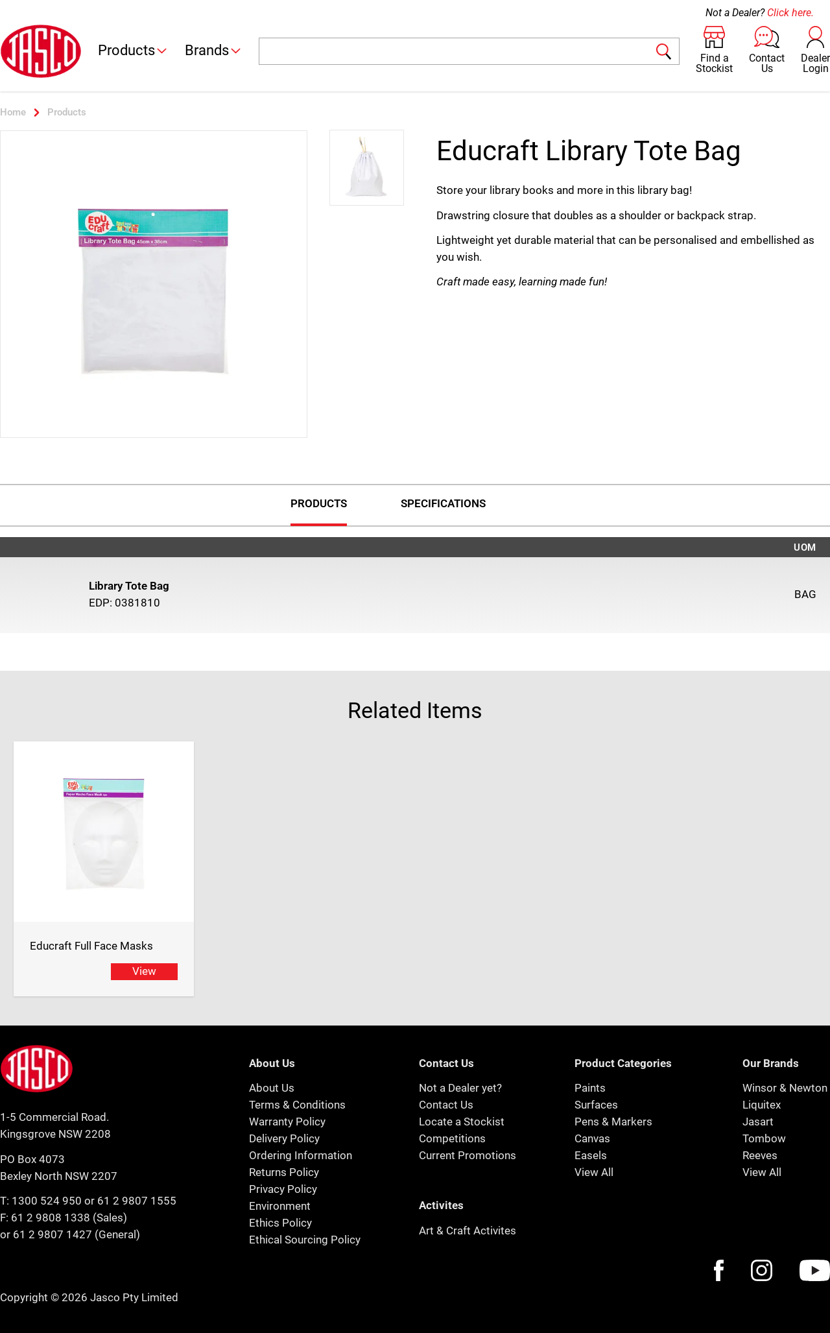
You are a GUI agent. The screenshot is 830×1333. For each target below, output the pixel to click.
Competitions (452, 1138)
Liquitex (761, 1104)
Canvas (592, 1138)
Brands (214, 50)
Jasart (758, 1121)
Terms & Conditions (297, 1104)
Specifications (443, 503)
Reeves (759, 1155)
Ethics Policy (280, 1222)
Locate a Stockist (461, 1121)
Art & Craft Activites (467, 1230)
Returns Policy (284, 1172)
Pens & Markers (613, 1121)
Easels (591, 1155)
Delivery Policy (284, 1138)
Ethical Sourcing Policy (305, 1239)
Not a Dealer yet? (460, 1087)
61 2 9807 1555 (136, 1200)
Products (133, 50)
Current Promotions (467, 1155)
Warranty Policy (287, 1121)
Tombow (764, 1138)
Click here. (790, 12)
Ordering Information (300, 1155)
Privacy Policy (283, 1189)
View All (594, 1172)
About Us (271, 1087)
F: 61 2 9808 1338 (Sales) (63, 1217)
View (144, 971)
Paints (590, 1087)
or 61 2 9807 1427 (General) (70, 1234)
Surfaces (596, 1104)
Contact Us (446, 1104)
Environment (280, 1205)
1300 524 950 (47, 1200)
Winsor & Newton (784, 1087)
